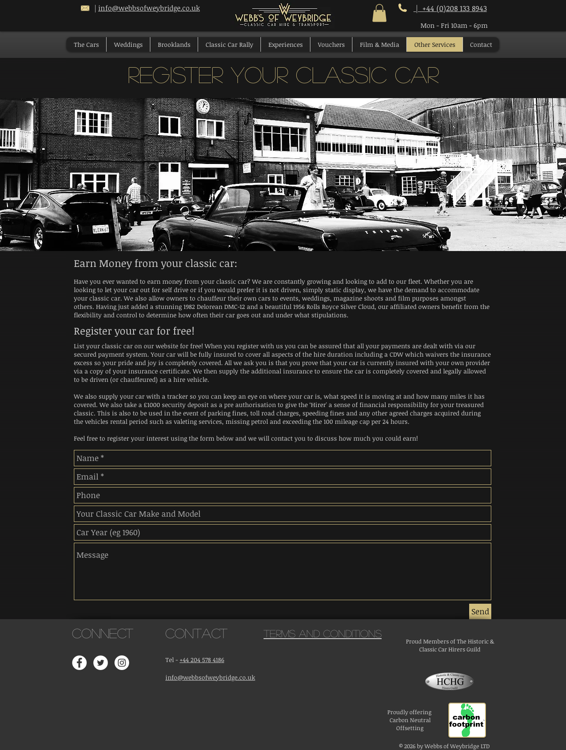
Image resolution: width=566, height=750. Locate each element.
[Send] (480, 611)
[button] (379, 13)
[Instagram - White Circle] (122, 662)
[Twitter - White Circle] (100, 662)
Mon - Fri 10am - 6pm (454, 25)
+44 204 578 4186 (202, 659)
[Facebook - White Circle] (79, 662)
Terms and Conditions (323, 633)
